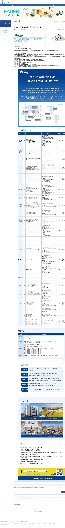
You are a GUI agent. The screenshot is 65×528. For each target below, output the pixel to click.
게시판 (52, 5)
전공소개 (14, 5)
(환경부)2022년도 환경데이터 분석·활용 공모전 (27, 498)
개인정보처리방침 (4, 521)
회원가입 (55, 2)
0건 (19, 29)
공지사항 (4, 28)
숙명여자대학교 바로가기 (43, 2)
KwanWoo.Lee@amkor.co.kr (33, 66)
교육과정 (33, 5)
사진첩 (4, 35)
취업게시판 (5, 32)
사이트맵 (63, 2)
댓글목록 (16, 504)
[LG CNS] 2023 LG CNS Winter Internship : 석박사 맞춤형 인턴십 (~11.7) (32, 496)
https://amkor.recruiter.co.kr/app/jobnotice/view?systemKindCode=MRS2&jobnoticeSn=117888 (40, 65)
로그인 (59, 2)
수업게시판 (5, 30)
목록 (63, 492)
